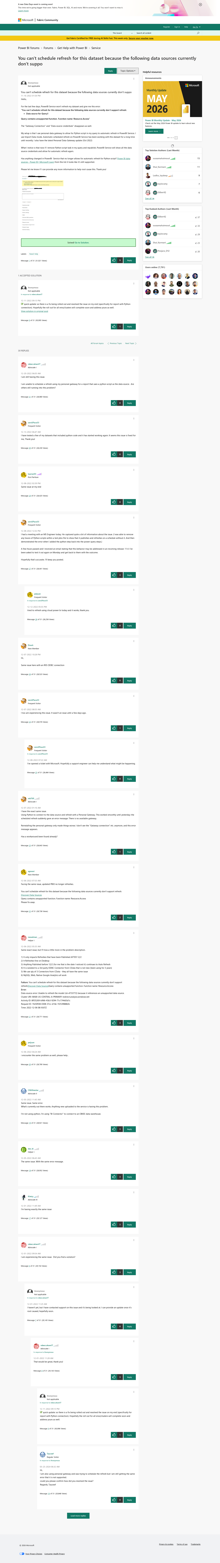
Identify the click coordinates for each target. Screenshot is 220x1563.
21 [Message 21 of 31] (30, 1016)
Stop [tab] (176, 137)
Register (166, 27)
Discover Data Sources (31, 895)
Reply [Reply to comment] (129, 326)
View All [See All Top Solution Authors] (149, 198)
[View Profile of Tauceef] (50, 1453)
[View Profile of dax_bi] (31, 1148)
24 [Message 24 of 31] (30, 722)
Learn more (23, 10)
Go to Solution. (82, 242)
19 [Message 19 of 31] (30, 1123)
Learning (124, 20)
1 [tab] (168, 137)
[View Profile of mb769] (31, 798)
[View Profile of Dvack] (30, 645)
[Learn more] (154, 131)
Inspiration (77, 20)
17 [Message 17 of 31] (30, 1218)
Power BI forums (28, 48)
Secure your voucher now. (141, 38)
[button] (110, 71)
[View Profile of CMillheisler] (33, 1090)
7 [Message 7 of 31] (35, 1320)
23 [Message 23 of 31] (30, 845)
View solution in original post (34, 311)
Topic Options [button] (127, 70)
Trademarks (195, 1544)
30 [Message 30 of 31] (30, 448)
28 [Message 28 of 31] (36, 619)
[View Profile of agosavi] (31, 871)
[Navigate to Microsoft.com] (25, 20)
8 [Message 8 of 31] (42, 1370)
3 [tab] (171, 137)
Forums (64, 20)
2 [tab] (169, 137)
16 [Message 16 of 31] (49, 1493)
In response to (31, 294)
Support (136, 20)
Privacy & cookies (166, 1544)
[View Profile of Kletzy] (30, 1196)
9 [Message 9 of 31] (29, 320)
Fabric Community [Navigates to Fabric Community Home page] (47, 20)
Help (186, 27)
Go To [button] (195, 27)
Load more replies (78, 1515)
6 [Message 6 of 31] (29, 1266)
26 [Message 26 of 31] (30, 674)
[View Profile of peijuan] (37, 593)
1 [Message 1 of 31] (29, 260)
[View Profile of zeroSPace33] (33, 422)
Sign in (177, 27)
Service (96, 48)
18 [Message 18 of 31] (30, 1170)
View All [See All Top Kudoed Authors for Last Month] (149, 257)
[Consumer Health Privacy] (54, 1553)
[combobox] (168, 33)
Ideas (88, 20)
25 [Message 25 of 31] (36, 772)
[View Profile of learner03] (32, 473)
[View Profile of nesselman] (32, 937)
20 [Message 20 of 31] (30, 1064)
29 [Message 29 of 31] (30, 495)
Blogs (113, 20)
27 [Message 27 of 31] (30, 568)
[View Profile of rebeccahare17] (34, 364)
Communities (101, 20)
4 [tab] (173, 137)
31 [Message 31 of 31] (30, 396)
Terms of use (182, 1544)
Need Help (33, 254)
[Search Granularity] (122, 33)
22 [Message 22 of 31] (30, 911)
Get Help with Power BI (72, 48)
